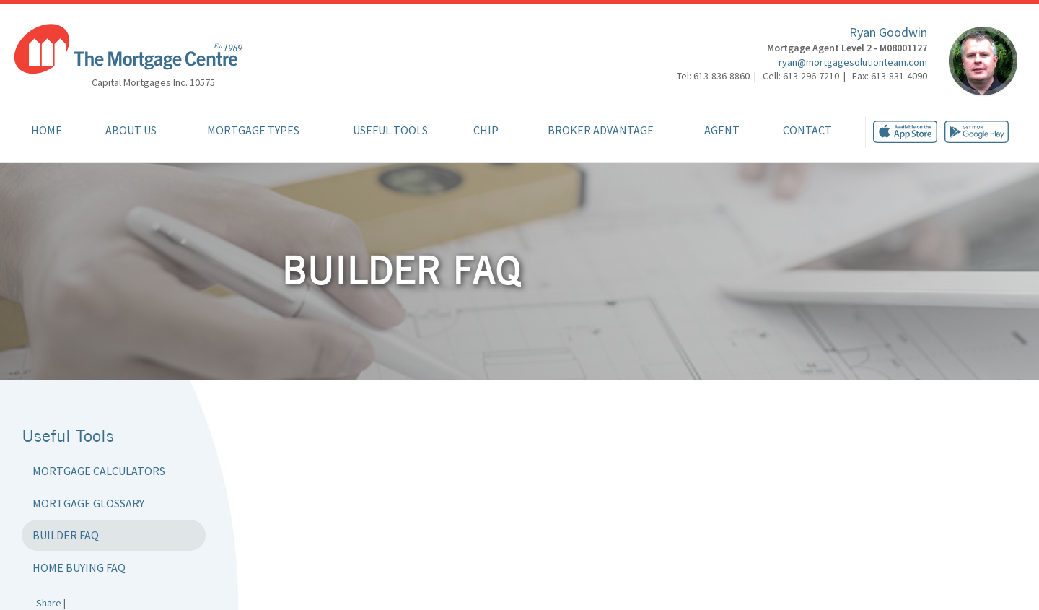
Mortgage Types (253, 130)
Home (46, 130)
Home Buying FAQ (79, 567)
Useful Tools (390, 130)
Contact (807, 130)
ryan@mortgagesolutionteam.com (853, 62)
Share (48, 602)
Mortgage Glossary (88, 503)
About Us (131, 130)
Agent (722, 130)
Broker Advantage (601, 130)
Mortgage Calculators (98, 470)
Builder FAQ (65, 535)
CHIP (486, 130)
